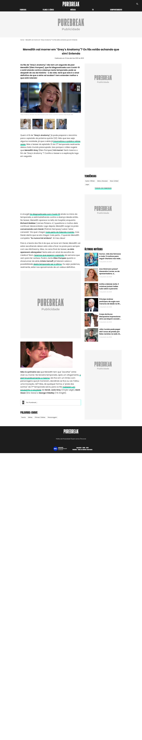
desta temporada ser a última (47, 264)
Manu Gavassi (102, 181)
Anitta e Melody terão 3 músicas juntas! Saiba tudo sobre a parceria (109, 286)
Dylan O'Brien (90, 181)
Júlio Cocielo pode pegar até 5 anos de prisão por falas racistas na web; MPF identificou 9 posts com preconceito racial (110, 334)
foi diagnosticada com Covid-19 (45, 214)
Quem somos (75, 439)
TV (93, 9)
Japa (87, 184)
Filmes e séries (48, 9)
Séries (30, 417)
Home (22, 40)
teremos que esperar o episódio (49, 255)
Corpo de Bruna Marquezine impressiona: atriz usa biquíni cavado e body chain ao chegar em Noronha (110, 319)
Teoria (23, 417)
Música (73, 9)
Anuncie (83, 439)
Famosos (23, 9)
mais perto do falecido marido (60, 232)
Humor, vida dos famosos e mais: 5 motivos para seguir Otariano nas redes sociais (110, 257)
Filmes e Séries (40, 417)
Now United (114, 181)
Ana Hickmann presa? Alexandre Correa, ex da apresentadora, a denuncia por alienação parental (109, 274)
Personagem (52, 417)
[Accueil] (71, 4)
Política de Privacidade (63, 439)
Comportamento (116, 9)
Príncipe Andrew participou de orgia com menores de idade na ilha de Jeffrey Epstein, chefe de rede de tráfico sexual (110, 304)
